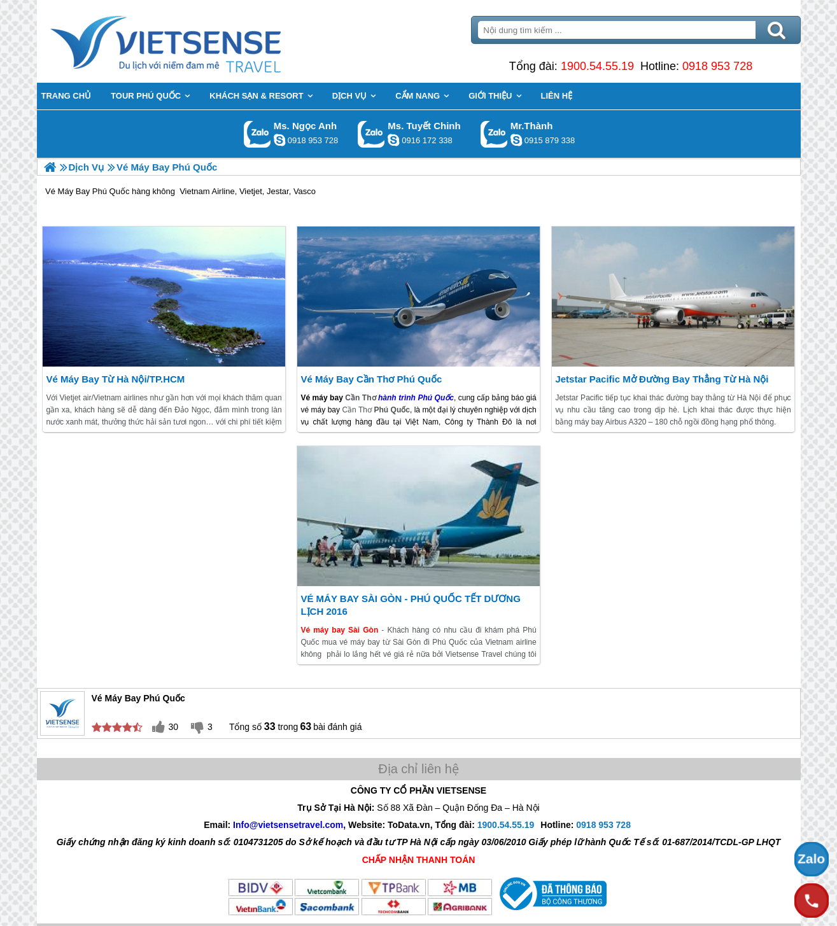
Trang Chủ (197, 41)
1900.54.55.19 (597, 66)
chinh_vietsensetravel (393, 140)
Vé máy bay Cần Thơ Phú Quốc (371, 379)
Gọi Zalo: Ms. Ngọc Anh (257, 134)
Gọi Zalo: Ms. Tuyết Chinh (371, 134)
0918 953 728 (717, 66)
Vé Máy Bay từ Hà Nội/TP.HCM (115, 379)
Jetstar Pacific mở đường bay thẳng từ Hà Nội (661, 379)
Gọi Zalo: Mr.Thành (494, 134)
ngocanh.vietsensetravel (279, 140)
